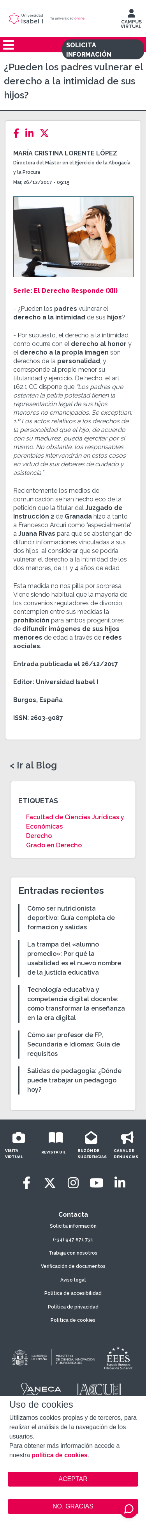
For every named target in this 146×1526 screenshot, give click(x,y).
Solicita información (73, 1226)
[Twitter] (47, 133)
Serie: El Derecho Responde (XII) (66, 290)
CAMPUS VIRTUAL (131, 20)
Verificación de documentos (73, 1266)
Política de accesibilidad (73, 1293)
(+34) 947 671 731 (73, 1240)
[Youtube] (97, 1183)
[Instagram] (73, 1183)
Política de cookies (73, 1320)
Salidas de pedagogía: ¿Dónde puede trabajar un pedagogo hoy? (74, 1080)
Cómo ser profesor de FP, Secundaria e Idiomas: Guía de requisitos (73, 1044)
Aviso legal (73, 1280)
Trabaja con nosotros (73, 1253)
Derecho (39, 836)
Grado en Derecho (54, 845)
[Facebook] (18, 133)
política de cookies (60, 1455)
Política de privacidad (73, 1307)
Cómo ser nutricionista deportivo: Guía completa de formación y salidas (71, 918)
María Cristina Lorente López (65, 153)
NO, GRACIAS (73, 1506)
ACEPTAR (73, 1479)
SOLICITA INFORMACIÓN (88, 49)
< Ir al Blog (33, 765)
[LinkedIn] (31, 133)
